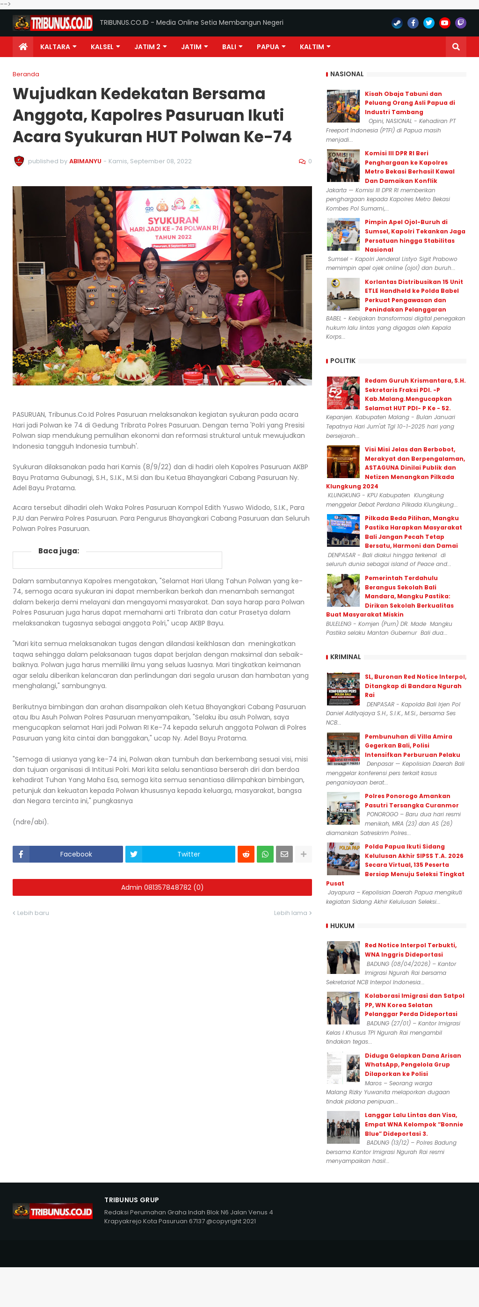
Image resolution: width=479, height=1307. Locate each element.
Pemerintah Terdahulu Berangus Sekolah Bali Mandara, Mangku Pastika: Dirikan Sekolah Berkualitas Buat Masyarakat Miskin (390, 596)
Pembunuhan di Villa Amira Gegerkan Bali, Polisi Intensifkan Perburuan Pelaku (412, 746)
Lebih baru (33, 913)
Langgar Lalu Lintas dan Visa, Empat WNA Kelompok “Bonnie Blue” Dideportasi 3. (414, 1124)
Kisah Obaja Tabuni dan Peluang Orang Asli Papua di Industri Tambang (410, 103)
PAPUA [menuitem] (268, 46)
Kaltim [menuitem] (312, 46)
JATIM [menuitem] (191, 46)
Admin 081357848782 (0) (162, 887)
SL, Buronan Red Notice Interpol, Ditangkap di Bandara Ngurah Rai (415, 686)
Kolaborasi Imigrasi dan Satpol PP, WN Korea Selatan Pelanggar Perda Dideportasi (414, 1005)
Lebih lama (290, 913)
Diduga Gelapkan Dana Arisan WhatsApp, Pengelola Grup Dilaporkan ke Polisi (413, 1065)
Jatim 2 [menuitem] (147, 46)
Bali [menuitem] (229, 46)
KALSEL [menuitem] (102, 46)
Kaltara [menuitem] (55, 46)
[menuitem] (23, 46)
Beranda (26, 74)
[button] (456, 46)
